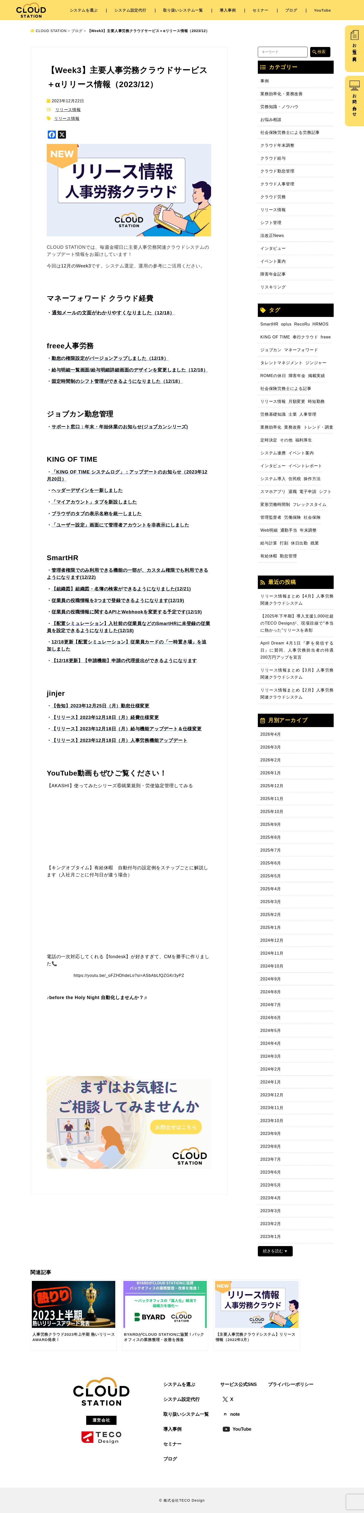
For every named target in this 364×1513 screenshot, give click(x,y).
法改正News (272, 235)
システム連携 (273, 453)
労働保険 (292, 517)
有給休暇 (268, 556)
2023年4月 (270, 1198)
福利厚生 (303, 440)
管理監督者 (271, 517)
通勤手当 (288, 530)
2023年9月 (270, 1133)
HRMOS (320, 324)
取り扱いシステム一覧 (183, 10)
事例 (264, 81)
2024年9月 (270, 979)
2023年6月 (270, 1172)
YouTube (322, 10)
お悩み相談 (271, 119)
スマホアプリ (273, 491)
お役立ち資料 (354, 48)
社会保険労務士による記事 (285, 388)
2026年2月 (270, 760)
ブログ (291, 10)
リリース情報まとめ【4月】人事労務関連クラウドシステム (297, 599)
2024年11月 (272, 953)
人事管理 (307, 414)
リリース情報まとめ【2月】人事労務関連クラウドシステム (297, 693)
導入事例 (228, 10)
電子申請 (307, 491)
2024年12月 (272, 940)
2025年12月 (272, 786)
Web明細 (269, 530)
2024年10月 (272, 966)
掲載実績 (316, 376)
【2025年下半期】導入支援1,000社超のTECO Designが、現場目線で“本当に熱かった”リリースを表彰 (297, 623)
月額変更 (296, 401)
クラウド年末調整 (277, 145)
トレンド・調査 (318, 427)
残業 (314, 543)
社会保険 (312, 517)
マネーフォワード (301, 350)
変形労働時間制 (275, 504)
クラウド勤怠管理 (277, 171)
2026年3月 (270, 747)
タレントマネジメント (281, 363)
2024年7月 (270, 1005)
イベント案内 (273, 261)
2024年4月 (270, 1043)
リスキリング (273, 287)
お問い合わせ (354, 103)
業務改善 (292, 427)
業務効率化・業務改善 (281, 94)
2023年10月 (272, 1121)
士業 (292, 414)
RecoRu (302, 324)
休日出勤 (299, 543)
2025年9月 (270, 824)
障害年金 (297, 376)
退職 (292, 491)
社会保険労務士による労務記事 (290, 132)
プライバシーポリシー (290, 1384)
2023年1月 (270, 1236)
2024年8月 (270, 992)
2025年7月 (270, 850)
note (231, 1414)
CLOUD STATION (48, 31)
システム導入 (273, 479)
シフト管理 (271, 222)
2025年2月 (270, 914)
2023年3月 (270, 1211)
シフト (325, 491)
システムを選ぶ (84, 10)
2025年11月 (272, 799)
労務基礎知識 (273, 414)
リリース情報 (68, 110)
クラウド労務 (273, 197)
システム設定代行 (130, 10)
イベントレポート (305, 466)
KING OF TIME (275, 337)
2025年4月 (270, 889)
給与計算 (268, 543)
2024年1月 (270, 1082)
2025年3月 (270, 902)
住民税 (294, 479)
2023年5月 (270, 1185)
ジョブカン (271, 350)
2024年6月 (270, 1017)
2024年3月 (270, 1056)
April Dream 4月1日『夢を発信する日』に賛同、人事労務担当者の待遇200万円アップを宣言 (297, 650)
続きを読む (273, 1251)
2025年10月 (272, 811)
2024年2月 (270, 1069)
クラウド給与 (273, 158)
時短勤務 (316, 401)
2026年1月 (270, 773)
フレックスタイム (310, 504)
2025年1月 (270, 927)
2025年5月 (270, 876)
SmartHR (269, 324)
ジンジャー (316, 363)
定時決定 (268, 440)
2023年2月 (270, 1224)
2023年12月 (272, 1095)
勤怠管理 (288, 556)
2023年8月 (270, 1146)
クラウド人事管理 (277, 184)
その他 (286, 440)
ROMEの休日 (273, 376)
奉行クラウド (305, 337)
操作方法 (312, 479)
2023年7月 (270, 1159)
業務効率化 (271, 427)
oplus (286, 324)
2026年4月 (270, 734)
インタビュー (273, 248)
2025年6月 (270, 863)
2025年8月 (270, 837)
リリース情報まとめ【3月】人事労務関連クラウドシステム (297, 673)
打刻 (284, 543)
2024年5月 (270, 1030)
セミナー (260, 10)
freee (326, 337)
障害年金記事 (273, 274)
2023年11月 (272, 1108)
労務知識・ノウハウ (279, 107)
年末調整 (308, 530)
